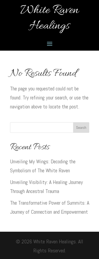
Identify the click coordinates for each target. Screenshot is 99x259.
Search (81, 127)
